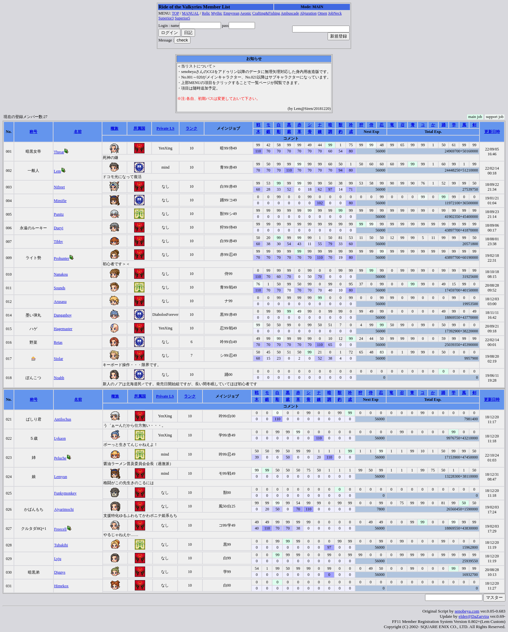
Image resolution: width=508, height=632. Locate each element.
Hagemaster (63, 329)
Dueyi (58, 228)
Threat (59, 152)
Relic (206, 13)
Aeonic (245, 13)
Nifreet (59, 187)
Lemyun (60, 476)
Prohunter (61, 258)
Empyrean (231, 13)
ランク (191, 128)
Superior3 (166, 18)
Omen (322, 13)
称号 (33, 131)
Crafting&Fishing (266, 13)
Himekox (61, 586)
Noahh (59, 378)
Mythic (217, 13)
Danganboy (63, 315)
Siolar (58, 358)
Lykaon (60, 438)
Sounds (59, 288)
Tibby (58, 241)
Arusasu (60, 301)
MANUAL (190, 13)
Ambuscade (290, 13)
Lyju (57, 558)
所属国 (139, 128)
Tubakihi (61, 545)
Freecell (60, 529)
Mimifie (60, 200)
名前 (78, 131)
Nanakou (61, 274)
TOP (175, 13)
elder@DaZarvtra (474, 616)
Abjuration (308, 13)
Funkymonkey (65, 493)
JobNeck (335, 13)
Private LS (165, 128)
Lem (57, 171)
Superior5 (182, 18)
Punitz (59, 214)
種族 (114, 128)
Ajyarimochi (64, 509)
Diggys (59, 572)
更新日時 (492, 131)
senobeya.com (467, 611)
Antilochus (62, 419)
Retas (58, 342)
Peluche (60, 458)
